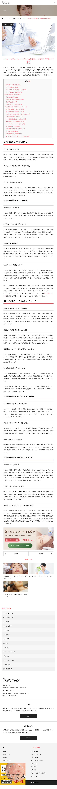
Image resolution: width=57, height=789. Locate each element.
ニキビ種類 (6, 639)
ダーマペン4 (6, 621)
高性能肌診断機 (7, 669)
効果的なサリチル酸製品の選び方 (15, 99)
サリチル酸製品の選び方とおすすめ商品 (15, 119)
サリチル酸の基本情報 (12, 87)
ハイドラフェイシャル (9, 651)
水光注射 (33, 770)
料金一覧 (5, 757)
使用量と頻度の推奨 (11, 102)
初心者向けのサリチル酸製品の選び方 (16, 121)
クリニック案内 (7, 760)
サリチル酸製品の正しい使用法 (12, 94)
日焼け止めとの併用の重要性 (14, 133)
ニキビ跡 (5, 643)
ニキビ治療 (6, 634)
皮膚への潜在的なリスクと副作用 (15, 109)
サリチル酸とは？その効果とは (12, 84)
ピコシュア (6, 656)
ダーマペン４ (34, 766)
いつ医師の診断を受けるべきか (14, 116)
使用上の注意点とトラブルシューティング (15, 107)
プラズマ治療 (7, 664)
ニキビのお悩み (7, 626)
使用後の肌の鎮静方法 (12, 131)
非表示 (29, 81)
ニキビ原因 (6, 630)
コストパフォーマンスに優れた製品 (15, 124)
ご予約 (28, 716)
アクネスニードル (8, 613)
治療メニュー (6, 754)
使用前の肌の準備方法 (12, 97)
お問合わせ (28, 737)
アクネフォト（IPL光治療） (38, 773)
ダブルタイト (34, 751)
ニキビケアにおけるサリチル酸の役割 (16, 89)
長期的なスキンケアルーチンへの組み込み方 (18, 136)
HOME (3, 747)
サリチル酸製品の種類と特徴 (14, 92)
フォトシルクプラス (8, 660)
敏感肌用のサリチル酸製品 (13, 126)
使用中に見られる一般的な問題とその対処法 (18, 114)
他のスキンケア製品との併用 (14, 104)
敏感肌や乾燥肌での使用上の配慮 (15, 111)
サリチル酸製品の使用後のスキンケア (14, 128)
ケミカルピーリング (7, 24)
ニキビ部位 (6, 647)
